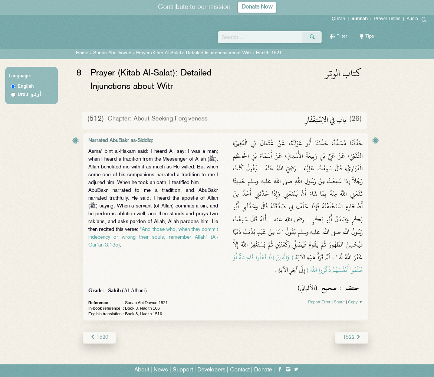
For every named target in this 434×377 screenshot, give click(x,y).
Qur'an (338, 18)
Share (339, 302)
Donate (263, 370)
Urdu (29, 94)
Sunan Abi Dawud (112, 53)
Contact (240, 370)
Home (82, 53)
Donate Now (257, 7)
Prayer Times (387, 18)
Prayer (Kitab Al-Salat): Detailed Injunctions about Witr (193, 53)
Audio (412, 18)
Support (182, 370)
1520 (99, 337)
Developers (211, 370)
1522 (352, 337)
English (26, 86)
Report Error (319, 302)
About (141, 370)
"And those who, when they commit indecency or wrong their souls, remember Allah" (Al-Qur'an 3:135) (153, 237)
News (161, 370)
